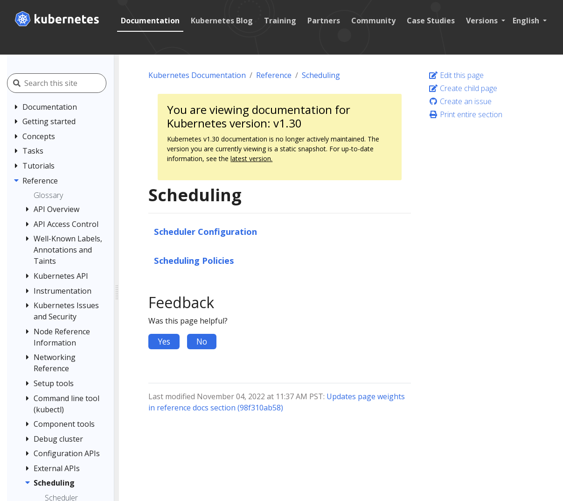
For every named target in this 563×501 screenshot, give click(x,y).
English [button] (527, 20)
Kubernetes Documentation (197, 75)
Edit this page (456, 75)
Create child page (463, 88)
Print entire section (465, 114)
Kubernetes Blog (222, 20)
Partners (323, 20)
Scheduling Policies (194, 260)
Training (280, 20)
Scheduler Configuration (205, 231)
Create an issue (460, 101)
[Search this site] (68, 83)
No (201, 341)
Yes (164, 341)
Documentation (150, 20)
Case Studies (431, 20)
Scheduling (321, 75)
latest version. (251, 158)
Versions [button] (483, 20)
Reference (274, 75)
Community (373, 20)
